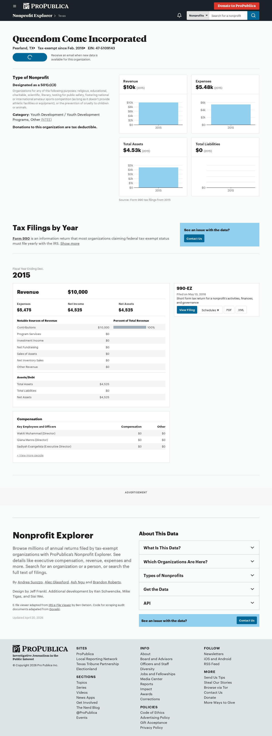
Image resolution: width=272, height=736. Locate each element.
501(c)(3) (48, 84)
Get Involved (87, 702)
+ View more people (30, 455)
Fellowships (165, 673)
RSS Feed (211, 663)
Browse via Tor (216, 687)
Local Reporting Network (96, 658)
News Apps (85, 697)
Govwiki (54, 609)
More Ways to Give (219, 702)
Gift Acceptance (153, 722)
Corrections (150, 699)
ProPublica (85, 653)
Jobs (144, 673)
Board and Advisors (156, 658)
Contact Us (194, 238)
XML (241, 310)
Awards (146, 694)
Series (81, 687)
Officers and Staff (154, 663)
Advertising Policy (155, 717)
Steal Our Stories (218, 682)
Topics (81, 682)
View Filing (187, 310)
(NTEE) (46, 119)
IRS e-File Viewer (60, 605)
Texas (62, 15)
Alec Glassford (57, 582)
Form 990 (21, 238)
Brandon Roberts (107, 582)
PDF (229, 310)
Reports (146, 683)
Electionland (86, 668)
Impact (146, 688)
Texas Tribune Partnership (97, 663)
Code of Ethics (152, 712)
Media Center (151, 678)
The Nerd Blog (88, 707)
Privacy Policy (151, 727)
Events (81, 717)
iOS (207, 658)
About (145, 653)
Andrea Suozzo (30, 582)
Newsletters (214, 653)
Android (224, 658)
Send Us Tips (214, 677)
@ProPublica (86, 712)
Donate (210, 697)
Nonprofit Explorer (32, 15)
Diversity (147, 668)
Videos (82, 692)
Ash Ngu (78, 582)
